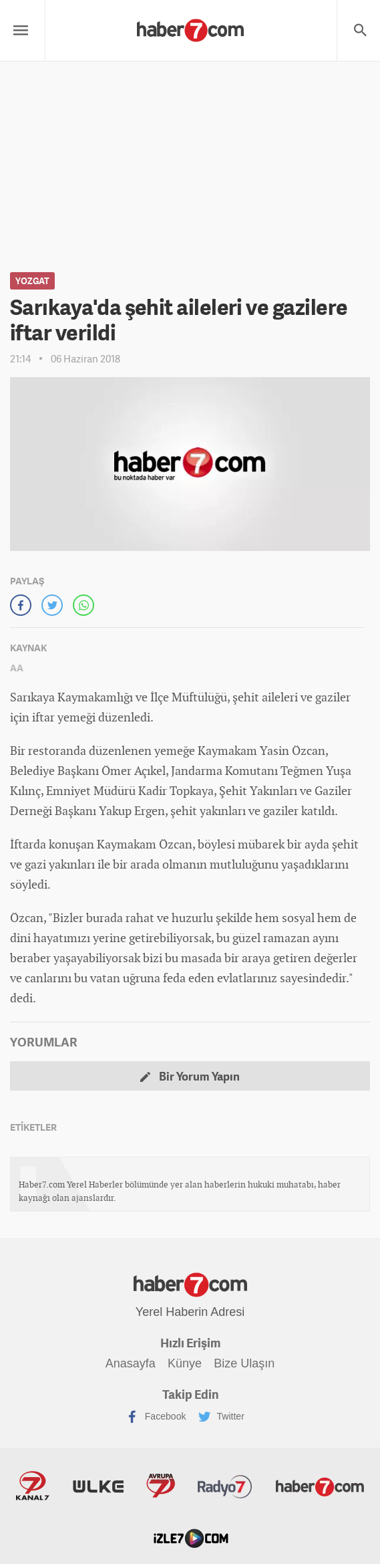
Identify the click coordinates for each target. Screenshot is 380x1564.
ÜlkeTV (99, 1486)
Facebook (155, 1417)
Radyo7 (223, 1486)
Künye (185, 1363)
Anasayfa (130, 1363)
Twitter (221, 1417)
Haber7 (316, 1486)
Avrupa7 (160, 1486)
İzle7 (190, 1538)
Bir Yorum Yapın (190, 1076)
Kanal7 (36, 1486)
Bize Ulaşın (244, 1363)
